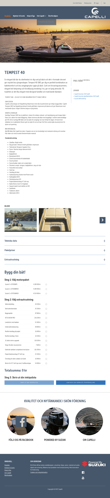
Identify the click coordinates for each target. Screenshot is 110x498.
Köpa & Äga (31, 16)
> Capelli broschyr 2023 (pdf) (81, 94)
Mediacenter (88, 3)
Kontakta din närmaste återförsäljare (81, 382)
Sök (104, 3)
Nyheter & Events (19, 16)
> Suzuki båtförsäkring (79, 99)
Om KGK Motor (77, 3)
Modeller (8, 16)
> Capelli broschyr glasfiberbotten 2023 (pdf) (86, 96)
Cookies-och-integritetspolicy (38, 472)
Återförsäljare (53, 16)
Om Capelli (40, 16)
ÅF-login (96, 3)
